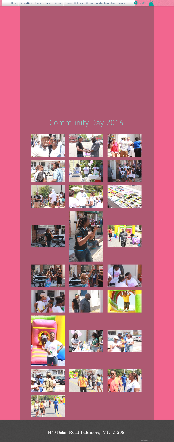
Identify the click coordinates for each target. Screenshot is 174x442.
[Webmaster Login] (148, 440)
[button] (151, 3)
